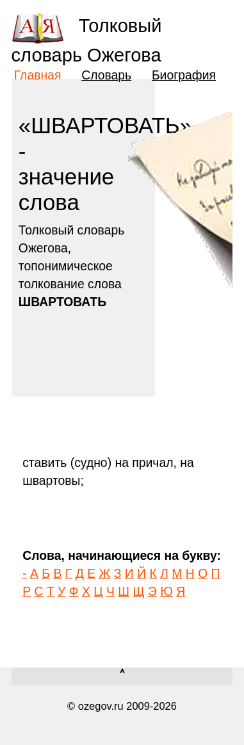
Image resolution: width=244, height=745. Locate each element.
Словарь (106, 75)
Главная (37, 75)
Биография (184, 75)
